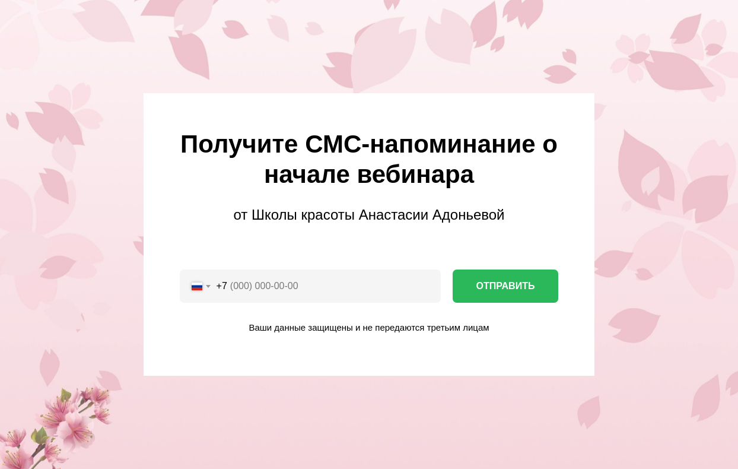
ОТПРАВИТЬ (505, 286)
